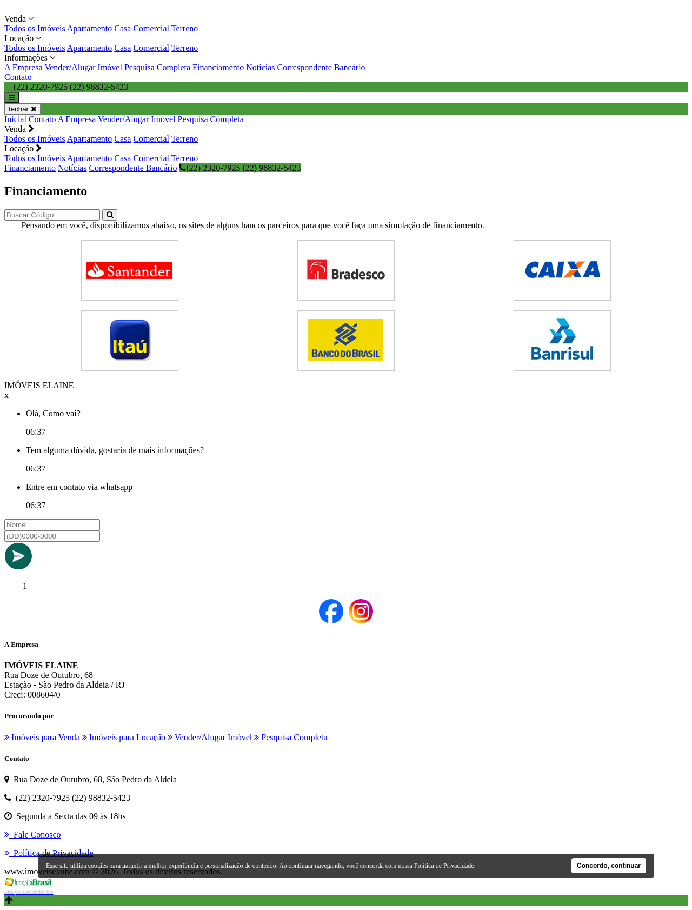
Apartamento (89, 28)
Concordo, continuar (609, 865)
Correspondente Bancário (321, 67)
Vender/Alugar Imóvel (83, 67)
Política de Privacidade (444, 865)
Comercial (151, 28)
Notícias (260, 67)
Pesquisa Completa (157, 67)
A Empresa (23, 67)
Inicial (15, 119)
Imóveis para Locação (123, 737)
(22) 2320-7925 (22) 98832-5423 (240, 167)
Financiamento (218, 67)
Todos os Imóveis (34, 28)
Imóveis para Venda (42, 737)
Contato (18, 77)
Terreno (184, 28)
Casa (122, 28)
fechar (22, 109)
